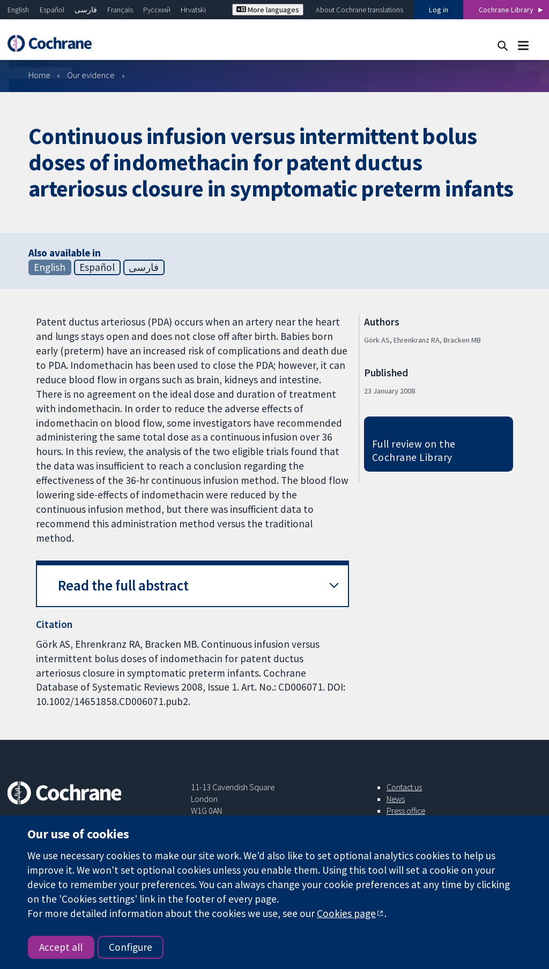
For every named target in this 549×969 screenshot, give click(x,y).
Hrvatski (193, 9)
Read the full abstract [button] (123, 585)
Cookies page (346, 913)
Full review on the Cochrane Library (414, 450)
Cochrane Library (506, 9)
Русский (156, 9)
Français (120, 9)
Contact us (404, 787)
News (396, 798)
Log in (438, 9)
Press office (406, 810)
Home (39, 75)
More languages (267, 9)
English (18, 9)
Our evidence (91, 75)
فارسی (86, 9)
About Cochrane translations (359, 9)
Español (52, 9)
